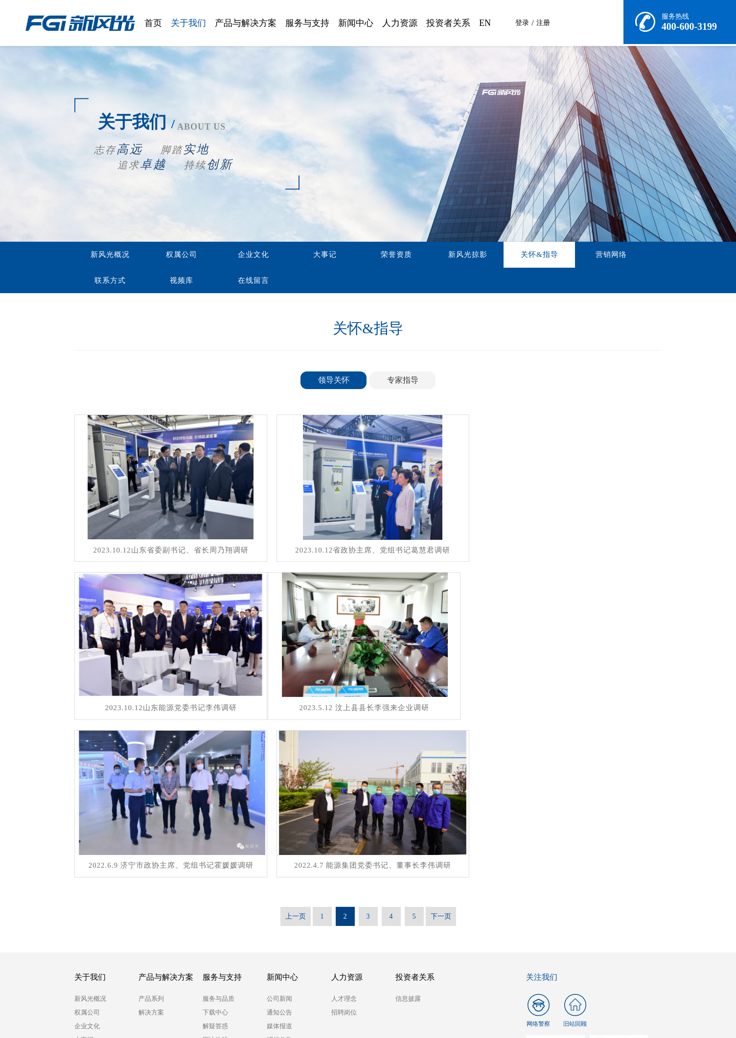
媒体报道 (279, 860)
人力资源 (399, 23)
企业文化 (214, 255)
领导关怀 (333, 381)
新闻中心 (355, 23)
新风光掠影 (381, 255)
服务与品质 (218, 833)
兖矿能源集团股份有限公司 (221, 992)
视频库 (604, 255)
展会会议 (279, 888)
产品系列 (151, 833)
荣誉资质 (325, 255)
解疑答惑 (215, 860)
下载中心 (215, 847)
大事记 (269, 255)
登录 (522, 22)
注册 (544, 22)
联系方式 (548, 255)
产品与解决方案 (245, 23)
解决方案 (151, 847)
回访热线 (215, 874)
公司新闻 (279, 833)
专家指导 (402, 381)
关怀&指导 (437, 255)
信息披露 (408, 833)
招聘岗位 (344, 847)
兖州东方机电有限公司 (319, 992)
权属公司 (158, 255)
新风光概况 (102, 255)
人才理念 (344, 833)
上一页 (295, 751)
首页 (153, 23)
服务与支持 (307, 23)
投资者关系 (448, 23)
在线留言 (102, 281)
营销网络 (492, 255)
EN (485, 23)
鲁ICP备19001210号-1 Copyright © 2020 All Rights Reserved (580, 1019)
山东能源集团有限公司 (123, 992)
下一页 (441, 751)
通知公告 (279, 847)
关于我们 (188, 23)
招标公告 (279, 874)
